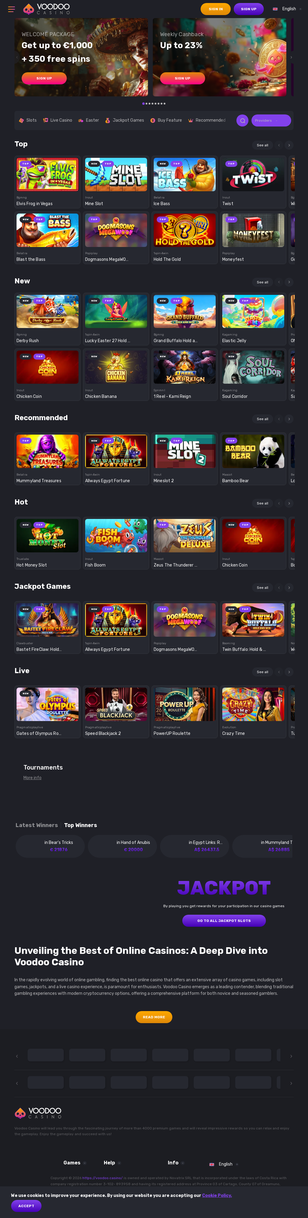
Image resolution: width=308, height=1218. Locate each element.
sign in (216, 9)
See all (262, 145)
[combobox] (286, 9)
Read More (154, 1017)
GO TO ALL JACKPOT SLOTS (224, 921)
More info (32, 777)
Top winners (80, 825)
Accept (26, 1206)
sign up (249, 9)
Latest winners (37, 825)
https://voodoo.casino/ (102, 1178)
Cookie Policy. (217, 1195)
